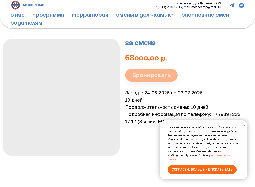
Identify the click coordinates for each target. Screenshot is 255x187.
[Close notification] (243, 124)
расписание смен (205, 15)
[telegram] (232, 5)
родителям (26, 23)
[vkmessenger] (241, 5)
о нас (17, 15)
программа (48, 15)
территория (90, 15)
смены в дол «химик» (145, 15)
